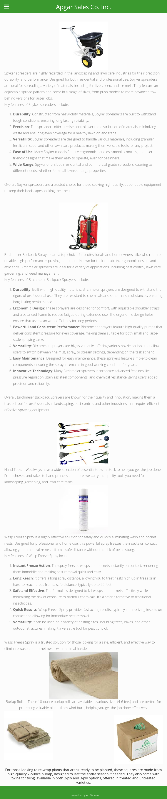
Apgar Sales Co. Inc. (83, 7)
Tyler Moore (90, 795)
